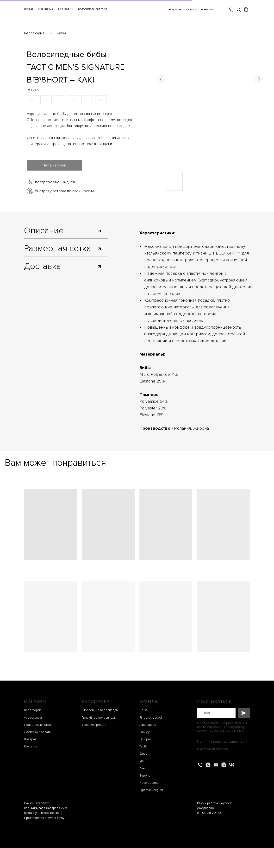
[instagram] (224, 765)
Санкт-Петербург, (36, 803)
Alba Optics (147, 725)
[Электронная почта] (216, 765)
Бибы (61, 33)
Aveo (143, 768)
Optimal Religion (151, 790)
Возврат (30, 739)
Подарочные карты (38, 725)
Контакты (30, 746)
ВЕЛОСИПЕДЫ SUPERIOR (92, 9)
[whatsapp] (208, 765)
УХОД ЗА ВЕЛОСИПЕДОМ (182, 9)
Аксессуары (33, 718)
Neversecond (149, 783)
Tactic (143, 746)
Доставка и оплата (37, 732)
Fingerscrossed (150, 718)
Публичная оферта (212, 749)
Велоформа (34, 33)
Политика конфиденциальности (222, 742)
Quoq (143, 754)
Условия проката (94, 725)
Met (142, 761)
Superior (145, 776)
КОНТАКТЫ (207, 9)
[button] (65, 9)
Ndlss (143, 710)
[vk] (232, 765)
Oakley (144, 732)
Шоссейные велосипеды (100, 710)
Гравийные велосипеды (99, 718)
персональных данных (225, 730)
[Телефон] (200, 765)
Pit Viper (145, 739)
